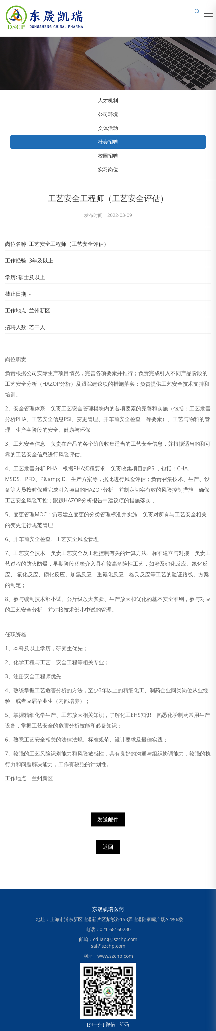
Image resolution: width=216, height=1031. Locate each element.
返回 (108, 846)
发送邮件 (108, 819)
